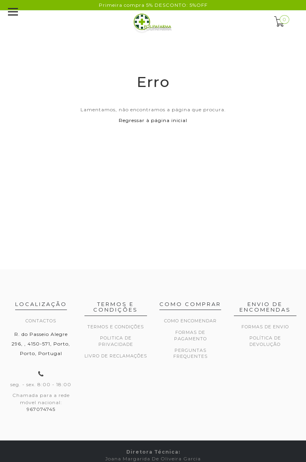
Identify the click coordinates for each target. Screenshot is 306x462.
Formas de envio (265, 327)
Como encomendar (190, 321)
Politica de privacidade (115, 341)
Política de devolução (265, 341)
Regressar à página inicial (153, 120)
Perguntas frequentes (190, 353)
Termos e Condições (115, 327)
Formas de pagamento (190, 336)
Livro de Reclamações (115, 356)
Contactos (41, 321)
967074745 (41, 409)
